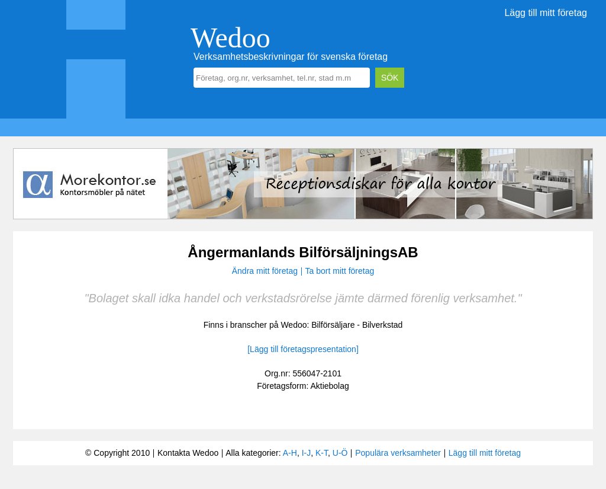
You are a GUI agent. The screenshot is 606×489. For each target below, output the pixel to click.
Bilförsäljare (332, 325)
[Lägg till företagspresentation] (303, 349)
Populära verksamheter (398, 453)
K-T (321, 453)
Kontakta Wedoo (187, 453)
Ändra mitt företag (265, 271)
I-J (306, 453)
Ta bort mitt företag (340, 271)
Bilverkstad (382, 325)
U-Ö (340, 453)
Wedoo (230, 37)
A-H (290, 453)
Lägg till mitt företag (545, 13)
